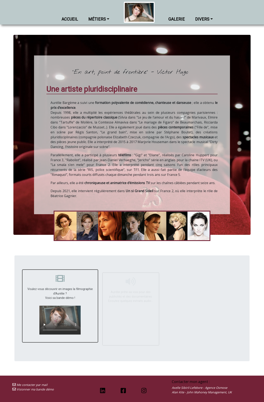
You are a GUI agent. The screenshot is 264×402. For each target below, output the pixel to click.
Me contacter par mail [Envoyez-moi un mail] (29, 385)
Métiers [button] (97, 19)
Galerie (176, 19)
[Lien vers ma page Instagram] (143, 390)
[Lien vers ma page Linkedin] (102, 390)
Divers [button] (202, 19)
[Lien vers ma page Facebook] (123, 390)
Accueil (69, 19)
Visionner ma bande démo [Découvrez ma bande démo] (33, 389)
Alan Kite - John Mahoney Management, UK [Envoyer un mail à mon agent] (202, 392)
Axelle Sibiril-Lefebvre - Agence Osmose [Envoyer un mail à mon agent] (199, 388)
